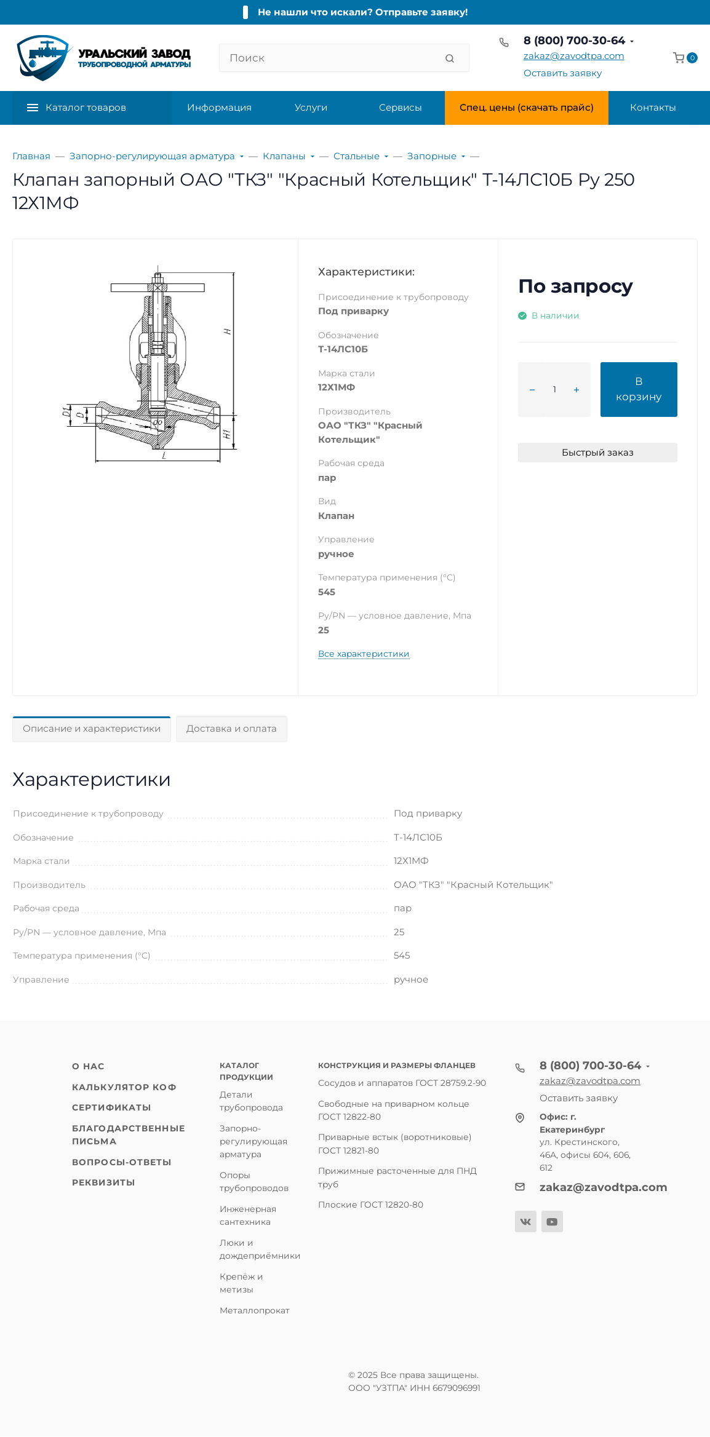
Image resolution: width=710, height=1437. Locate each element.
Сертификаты (111, 1107)
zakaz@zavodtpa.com (574, 55)
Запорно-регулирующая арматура (253, 1141)
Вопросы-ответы (122, 1162)
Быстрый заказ (598, 452)
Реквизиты (103, 1182)
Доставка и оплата (231, 728)
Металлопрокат (255, 1310)
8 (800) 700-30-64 (574, 40)
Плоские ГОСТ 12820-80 (370, 1204)
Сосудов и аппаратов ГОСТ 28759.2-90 (402, 1083)
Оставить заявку (563, 73)
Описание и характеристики (92, 728)
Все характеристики (364, 654)
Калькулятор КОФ (124, 1087)
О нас (88, 1066)
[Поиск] (327, 58)
